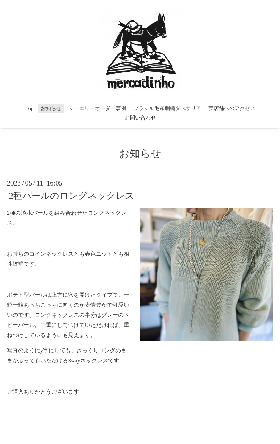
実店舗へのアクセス (231, 108)
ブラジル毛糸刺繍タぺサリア (167, 108)
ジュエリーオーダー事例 (97, 108)
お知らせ (51, 108)
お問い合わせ (140, 118)
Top (29, 108)
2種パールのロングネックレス (71, 195)
